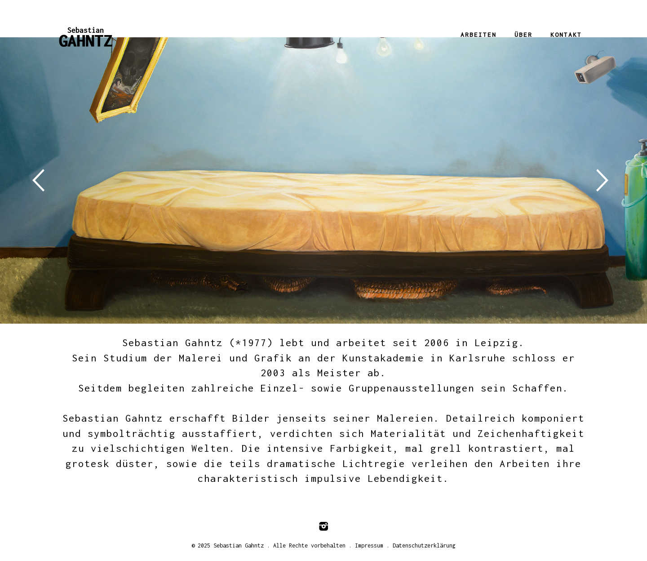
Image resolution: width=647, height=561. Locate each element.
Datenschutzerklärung (424, 545)
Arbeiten (478, 34)
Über (523, 34)
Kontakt (566, 34)
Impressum (369, 545)
